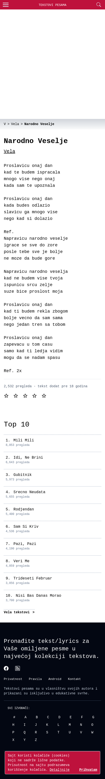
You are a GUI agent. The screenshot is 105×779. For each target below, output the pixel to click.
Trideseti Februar (33, 578)
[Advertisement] (52, 64)
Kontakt (74, 679)
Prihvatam (88, 769)
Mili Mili (24, 440)
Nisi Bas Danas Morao (38, 595)
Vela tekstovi (18, 612)
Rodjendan (24, 509)
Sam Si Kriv (26, 526)
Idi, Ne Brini (28, 457)
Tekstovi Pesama (52, 5)
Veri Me (21, 561)
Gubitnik (23, 475)
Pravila (35, 679)
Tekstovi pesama (19, 688)
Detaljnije (59, 769)
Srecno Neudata (29, 492)
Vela (9, 151)
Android (54, 679)
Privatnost (13, 679)
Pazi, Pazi (25, 544)
